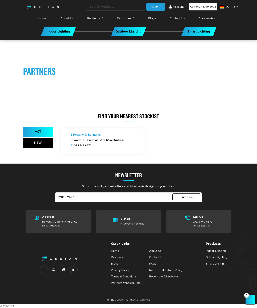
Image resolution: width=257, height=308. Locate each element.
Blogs (152, 18)
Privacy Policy (120, 270)
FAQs (152, 263)
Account (174, 7)
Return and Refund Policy (166, 270)
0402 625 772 (201, 226)
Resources (124, 18)
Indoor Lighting (216, 251)
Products (93, 18)
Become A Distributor (163, 276)
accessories (206, 18)
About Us (67, 18)
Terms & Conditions (123, 276)
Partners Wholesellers (125, 283)
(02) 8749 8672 (202, 222)
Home (42, 18)
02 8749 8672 (81, 145)
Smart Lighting (215, 263)
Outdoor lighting (216, 257)
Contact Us (177, 18)
